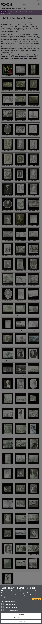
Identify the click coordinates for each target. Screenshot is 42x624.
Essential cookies (8, 601)
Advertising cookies (9, 607)
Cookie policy (36, 599)
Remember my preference (21, 617)
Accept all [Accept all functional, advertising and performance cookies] (21, 614)
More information (21, 621)
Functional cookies (8, 604)
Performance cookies (9, 610)
